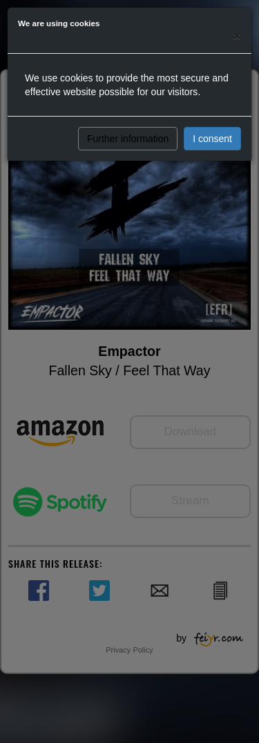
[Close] (237, 35)
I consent (212, 138)
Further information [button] (128, 138)
